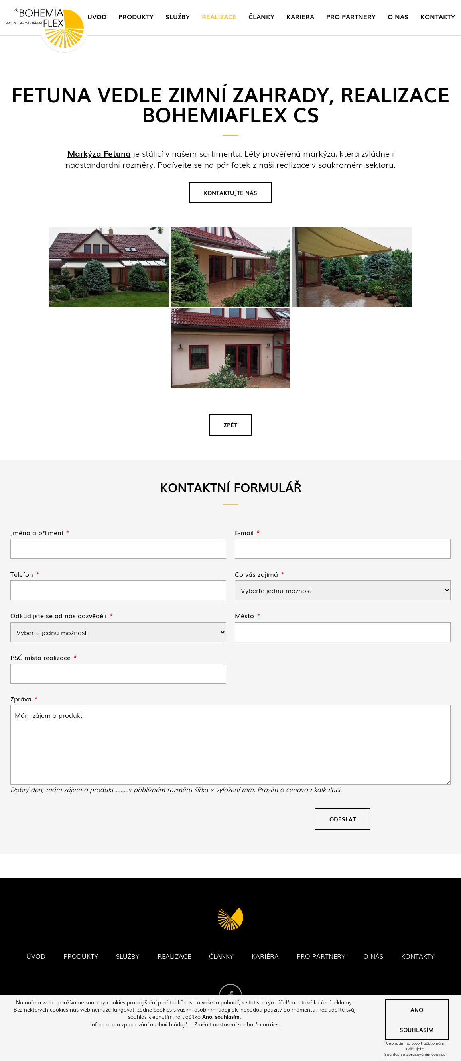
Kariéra (300, 16)
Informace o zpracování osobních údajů (139, 1024)
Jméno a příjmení (39, 532)
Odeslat (342, 819)
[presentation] (71, 822)
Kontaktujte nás (230, 192)
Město (247, 615)
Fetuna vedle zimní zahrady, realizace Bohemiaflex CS (230, 745)
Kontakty (437, 16)
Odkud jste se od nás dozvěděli (61, 615)
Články (261, 16)
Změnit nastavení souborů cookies (236, 1024)
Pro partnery (351, 16)
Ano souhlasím (417, 1019)
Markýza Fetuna (99, 153)
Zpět (230, 425)
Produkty (136, 16)
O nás (398, 16)
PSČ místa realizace (43, 657)
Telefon (24, 574)
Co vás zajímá (259, 574)
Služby (177, 16)
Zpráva (23, 698)
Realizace (219, 16)
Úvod (96, 16)
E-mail (247, 532)
